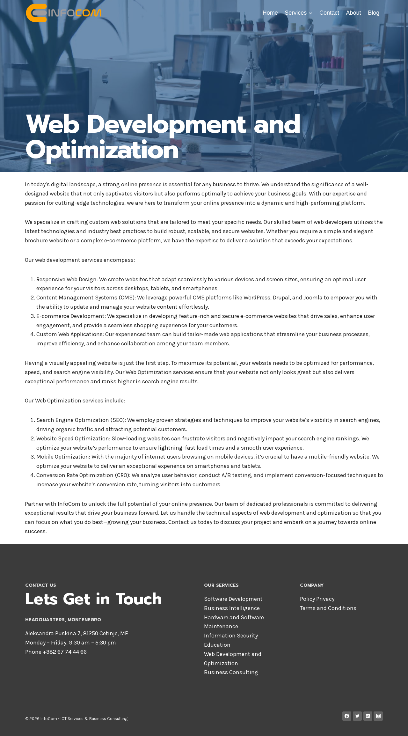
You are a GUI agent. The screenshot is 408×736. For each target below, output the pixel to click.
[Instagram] (378, 716)
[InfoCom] (65, 13)
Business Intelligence (232, 608)
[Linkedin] (368, 716)
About (353, 13)
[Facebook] (347, 716)
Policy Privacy (317, 598)
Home (270, 13)
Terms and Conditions (328, 608)
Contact (329, 13)
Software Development (233, 598)
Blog (373, 13)
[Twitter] (357, 716)
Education (217, 644)
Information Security (231, 635)
